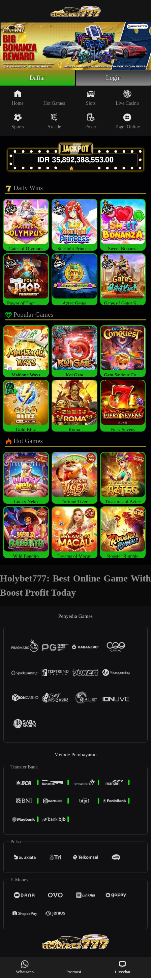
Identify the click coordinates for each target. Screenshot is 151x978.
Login (113, 77)
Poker (90, 121)
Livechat (122, 967)
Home (18, 98)
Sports (17, 121)
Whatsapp (25, 967)
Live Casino (127, 98)
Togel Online (127, 121)
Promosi (73, 967)
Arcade (54, 121)
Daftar (38, 77)
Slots (91, 98)
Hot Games (54, 98)
